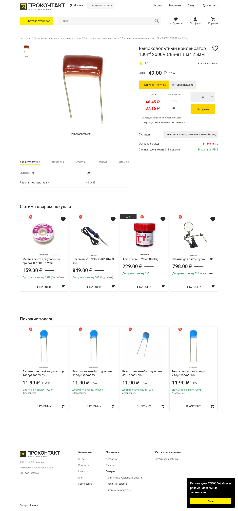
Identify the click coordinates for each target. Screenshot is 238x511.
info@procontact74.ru (102, 5)
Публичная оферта (116, 483)
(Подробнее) (57, 277)
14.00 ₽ (46, 382)
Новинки (175, 5)
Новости (83, 471)
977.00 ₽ (99, 270)
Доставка (111, 459)
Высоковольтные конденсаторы (101, 38)
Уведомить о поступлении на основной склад (191, 134)
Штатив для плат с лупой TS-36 (193, 259)
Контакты (83, 465)
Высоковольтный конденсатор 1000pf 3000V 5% (43, 373)
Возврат (110, 471)
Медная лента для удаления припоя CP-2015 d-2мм (41, 261)
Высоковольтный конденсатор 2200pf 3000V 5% (93, 373)
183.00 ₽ (49, 270)
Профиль (195, 23)
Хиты (191, 5)
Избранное (176, 23)
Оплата (110, 465)
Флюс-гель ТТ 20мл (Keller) (140, 259)
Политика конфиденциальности (124, 477)
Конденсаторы (73, 38)
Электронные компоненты (48, 38)
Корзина (213, 23)
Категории (25, 38)
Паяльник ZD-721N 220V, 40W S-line (94, 261)
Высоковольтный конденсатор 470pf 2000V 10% (192, 373)
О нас (81, 459)
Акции (157, 5)
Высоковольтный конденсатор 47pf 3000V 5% (142, 373)
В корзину (203, 109)
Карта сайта (85, 483)
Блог (80, 477)
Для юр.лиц (210, 5)
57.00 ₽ (173, 73)
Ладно (211, 501)
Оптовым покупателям (118, 490)
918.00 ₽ (198, 266)
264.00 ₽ (149, 266)
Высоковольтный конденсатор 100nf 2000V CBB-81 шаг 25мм (154, 38)
